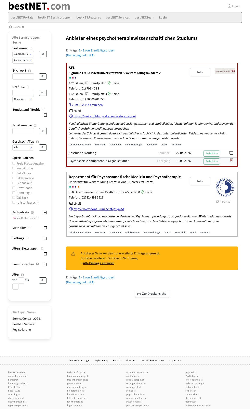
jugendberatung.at (77, 387)
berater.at (13, 380)
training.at (190, 402)
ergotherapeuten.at (18, 405)
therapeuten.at (193, 398)
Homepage (23, 193)
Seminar (163, 153)
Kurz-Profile (24, 168)
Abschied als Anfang (82, 153)
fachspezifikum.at (76, 372)
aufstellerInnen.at (17, 376)
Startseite (19, 27)
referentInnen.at (193, 380)
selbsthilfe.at (192, 387)
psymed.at (190, 372)
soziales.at (190, 391)
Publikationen (132, 232)
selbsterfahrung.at (195, 383)
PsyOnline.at (192, 376)
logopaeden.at (74, 405)
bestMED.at (14, 391)
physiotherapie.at (135, 394)
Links (168, 232)
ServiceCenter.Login (79, 360)
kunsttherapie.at (75, 394)
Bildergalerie (25, 178)
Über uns (131, 360)
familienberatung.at (77, 376)
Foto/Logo (23, 173)
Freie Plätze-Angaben (30, 163)
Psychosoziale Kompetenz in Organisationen (99, 161)
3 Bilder (222, 202)
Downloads (24, 188)
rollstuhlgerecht (27, 202)
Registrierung (21, 329)
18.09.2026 (183, 161)
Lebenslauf (24, 183)
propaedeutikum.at (136, 398)
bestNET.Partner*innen (153, 360)
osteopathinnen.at (136, 383)
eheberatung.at (16, 398)
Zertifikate (100, 144)
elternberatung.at (17, 402)
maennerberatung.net (137, 372)
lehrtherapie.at (75, 402)
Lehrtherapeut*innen (80, 144)
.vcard (164, 144)
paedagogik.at (133, 387)
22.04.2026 (183, 153)
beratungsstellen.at (18, 383)
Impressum (175, 360)
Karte (113, 83)
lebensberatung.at (76, 398)
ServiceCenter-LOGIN (26, 318)
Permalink (151, 144)
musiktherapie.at (135, 380)
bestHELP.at (14, 387)
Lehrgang (163, 161)
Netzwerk (176, 144)
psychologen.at (134, 402)
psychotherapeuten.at (137, 405)
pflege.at (130, 391)
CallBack (22, 197)
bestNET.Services (24, 324)
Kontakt (117, 360)
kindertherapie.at (76, 391)
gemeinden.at (74, 383)
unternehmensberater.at (198, 405)
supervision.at (192, 394)
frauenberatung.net (77, 380)
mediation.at (133, 376)
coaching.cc (14, 394)
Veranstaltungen (133, 144)
